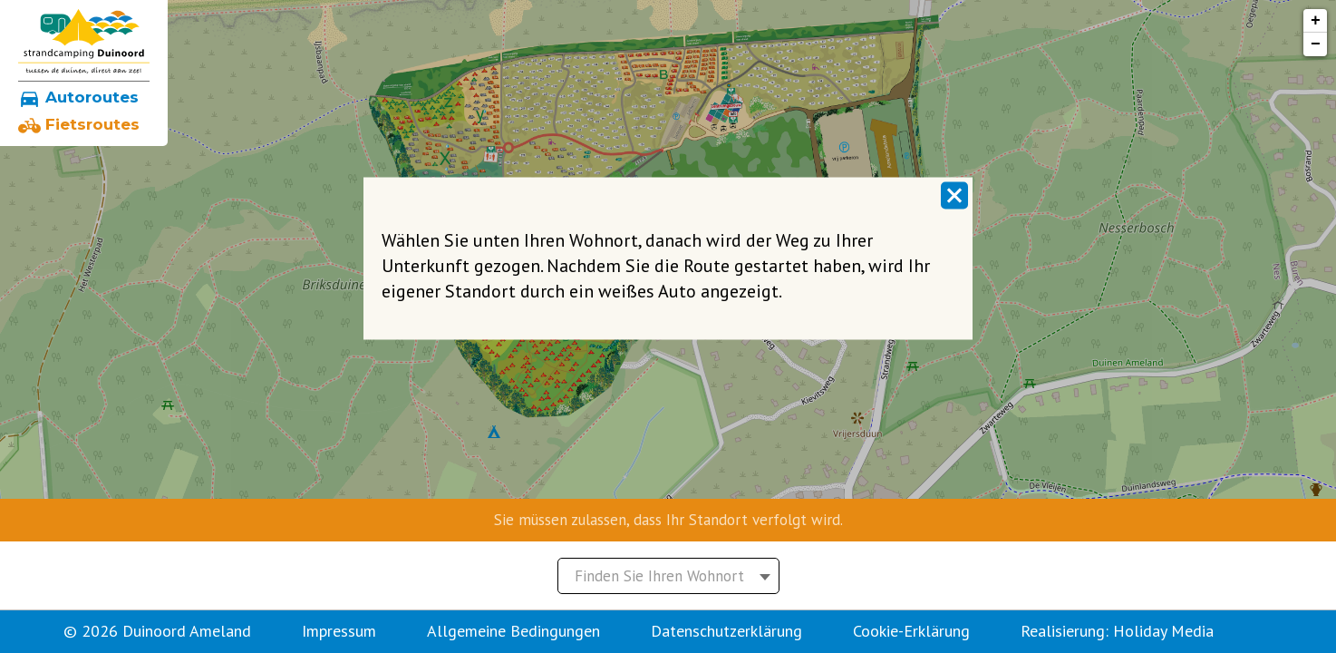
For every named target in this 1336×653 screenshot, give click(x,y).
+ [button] (1316, 21)
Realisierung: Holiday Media (1117, 630)
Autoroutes (78, 97)
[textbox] (668, 576)
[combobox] (668, 576)
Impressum (339, 630)
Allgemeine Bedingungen (513, 630)
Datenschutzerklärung (726, 630)
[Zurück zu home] (84, 41)
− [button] (1316, 44)
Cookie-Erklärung (911, 630)
